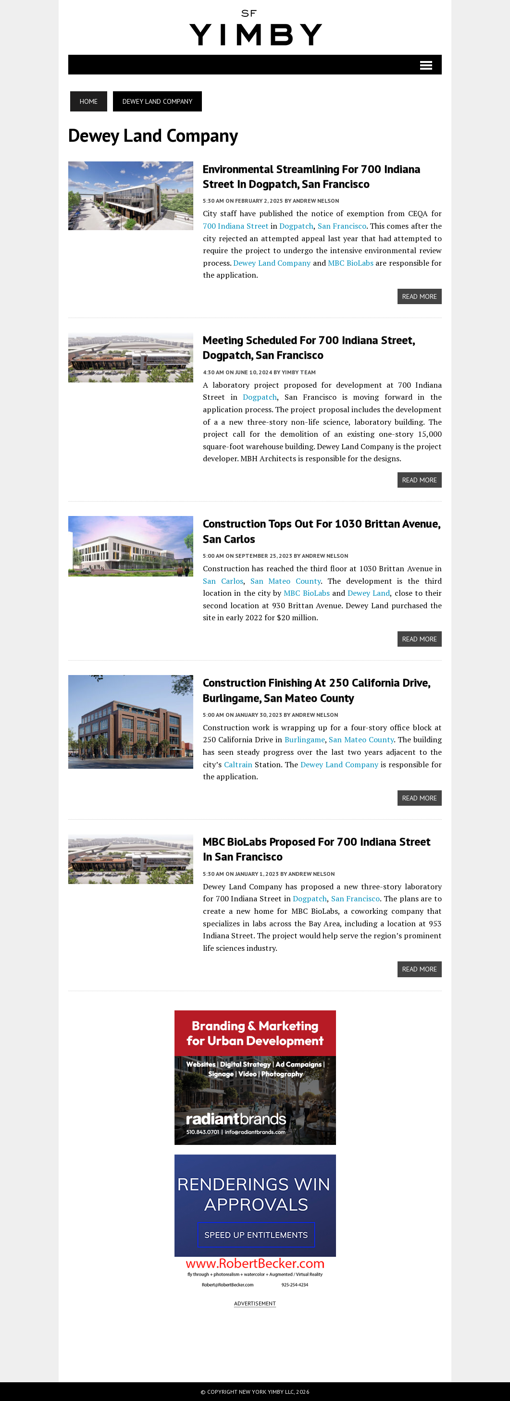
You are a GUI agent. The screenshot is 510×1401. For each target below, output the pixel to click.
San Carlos (223, 581)
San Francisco (342, 226)
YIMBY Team (299, 372)
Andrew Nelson (316, 200)
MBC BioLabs (350, 263)
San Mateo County (285, 581)
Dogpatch (296, 226)
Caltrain (238, 764)
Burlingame (305, 739)
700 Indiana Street (236, 226)
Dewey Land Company (272, 263)
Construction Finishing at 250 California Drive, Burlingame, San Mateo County (316, 690)
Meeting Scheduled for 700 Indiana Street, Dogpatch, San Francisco (308, 347)
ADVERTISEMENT (255, 1303)
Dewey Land (369, 593)
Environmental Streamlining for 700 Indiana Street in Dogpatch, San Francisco (312, 176)
